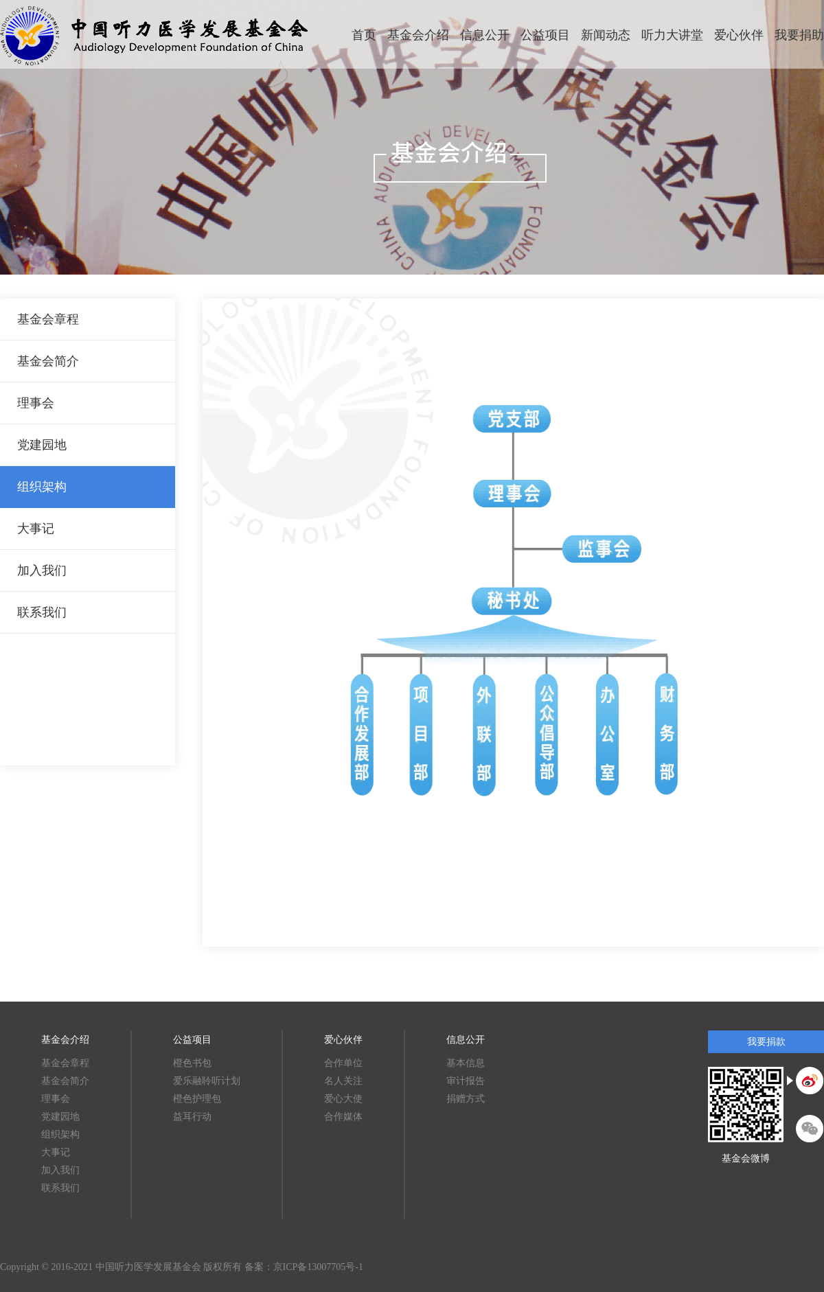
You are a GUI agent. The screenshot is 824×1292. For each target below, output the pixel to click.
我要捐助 (799, 35)
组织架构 (42, 487)
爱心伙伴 (739, 35)
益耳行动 (192, 1116)
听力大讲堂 (672, 35)
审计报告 (465, 1081)
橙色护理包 (197, 1099)
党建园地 (42, 445)
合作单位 (343, 1063)
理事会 (35, 403)
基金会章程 (48, 319)
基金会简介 (48, 361)
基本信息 (465, 1063)
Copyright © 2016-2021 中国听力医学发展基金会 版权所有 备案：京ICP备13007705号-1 (181, 1267)
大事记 (35, 528)
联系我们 (42, 612)
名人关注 (343, 1081)
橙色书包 (192, 1063)
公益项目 (545, 35)
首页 (364, 35)
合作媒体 (343, 1116)
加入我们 (42, 570)
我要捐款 (766, 1042)
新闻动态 (605, 35)
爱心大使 (343, 1099)
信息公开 (485, 35)
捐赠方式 (465, 1099)
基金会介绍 (418, 35)
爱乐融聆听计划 (206, 1081)
